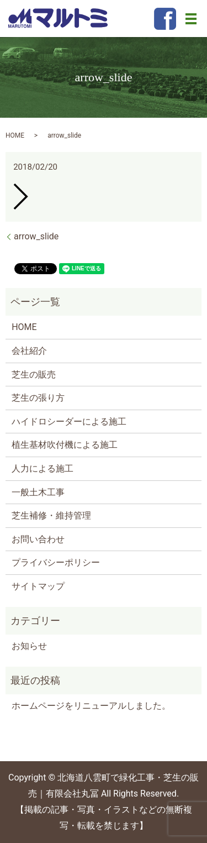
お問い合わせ (38, 539)
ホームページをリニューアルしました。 (91, 705)
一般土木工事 (38, 492)
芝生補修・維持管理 (51, 515)
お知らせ (29, 646)
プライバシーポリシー (56, 562)
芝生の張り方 (38, 397)
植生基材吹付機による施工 (65, 444)
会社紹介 (29, 350)
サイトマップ (38, 586)
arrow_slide (36, 236)
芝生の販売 (34, 374)
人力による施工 (42, 468)
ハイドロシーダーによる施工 (69, 421)
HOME (15, 135)
